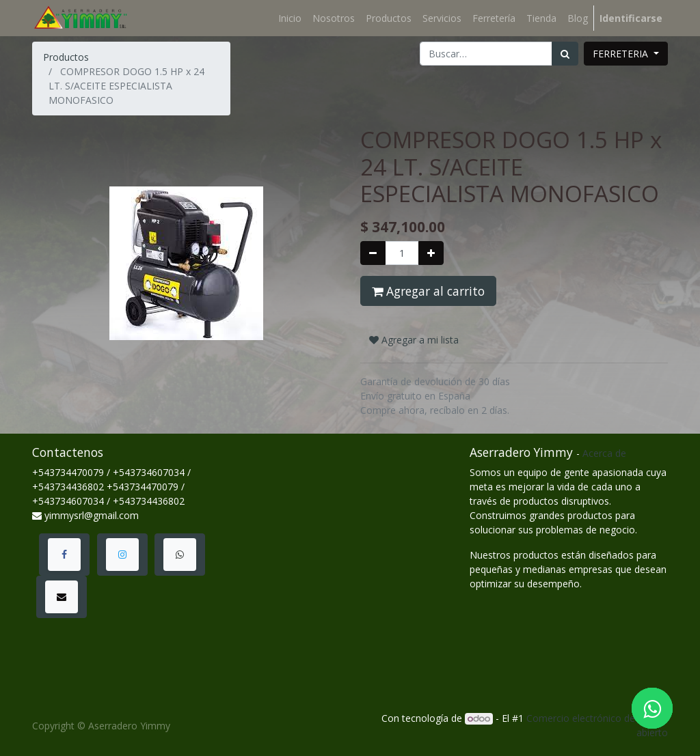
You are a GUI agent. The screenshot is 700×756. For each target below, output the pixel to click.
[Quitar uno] (373, 253)
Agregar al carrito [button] (428, 291)
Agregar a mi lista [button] (414, 339)
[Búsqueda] (565, 54)
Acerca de (604, 453)
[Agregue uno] (431, 253)
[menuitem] (290, 18)
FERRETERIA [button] (622, 53)
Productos (66, 57)
